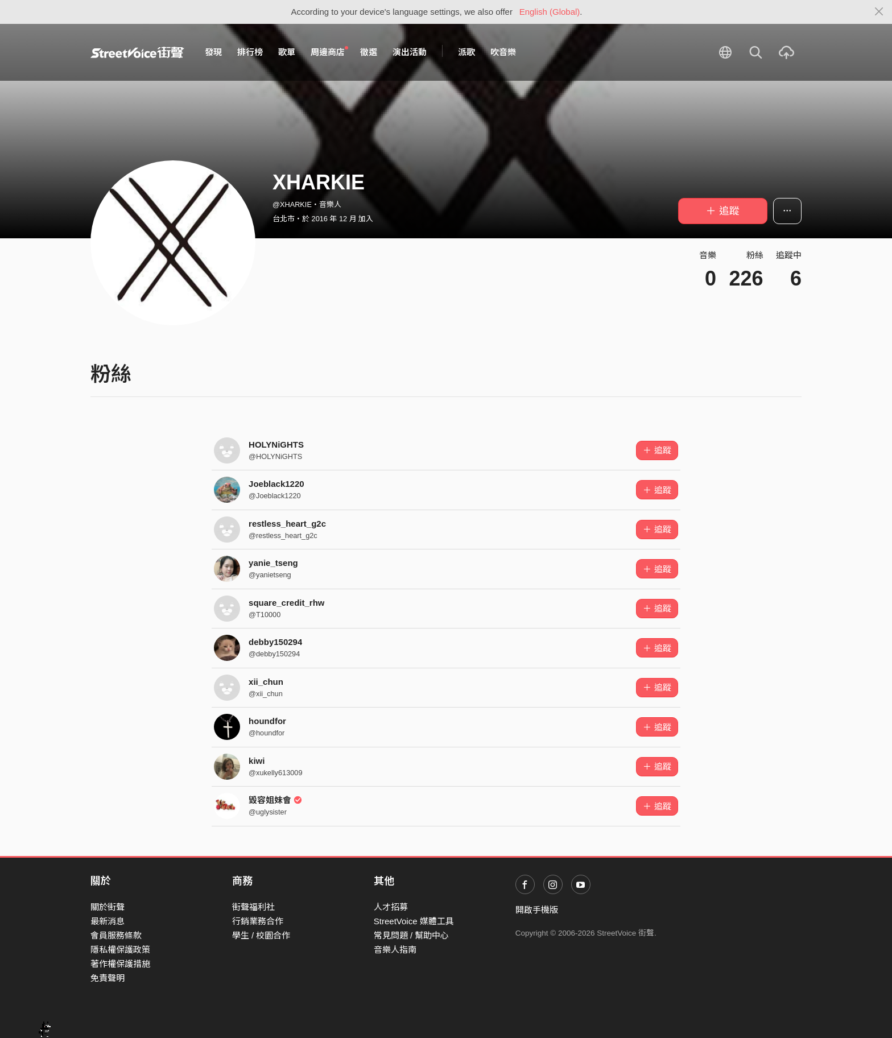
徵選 (368, 52)
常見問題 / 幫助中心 (411, 935)
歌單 (286, 52)
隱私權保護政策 (120, 949)
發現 (213, 52)
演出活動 (410, 52)
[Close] (879, 12)
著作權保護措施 (120, 964)
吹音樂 (503, 52)
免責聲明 (107, 978)
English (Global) (549, 11)
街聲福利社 (253, 907)
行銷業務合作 (257, 921)
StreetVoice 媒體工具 (414, 921)
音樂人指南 (395, 949)
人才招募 (391, 907)
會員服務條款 (116, 935)
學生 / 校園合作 (261, 935)
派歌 (466, 52)
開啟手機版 (536, 910)
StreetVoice (137, 52)
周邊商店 (329, 51)
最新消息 (107, 921)
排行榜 (250, 52)
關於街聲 (107, 907)
